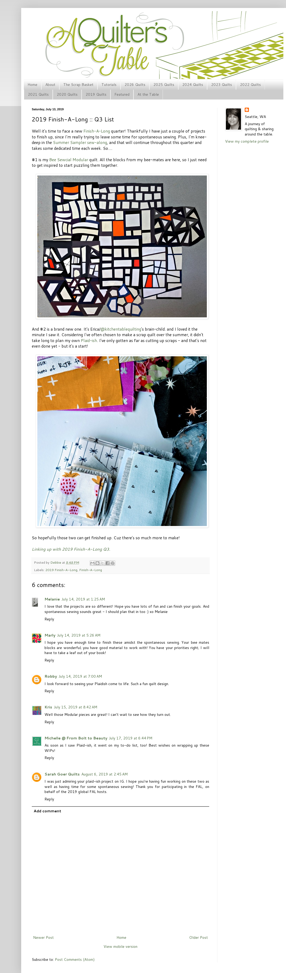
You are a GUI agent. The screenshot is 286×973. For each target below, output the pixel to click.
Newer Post (43, 937)
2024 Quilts (192, 84)
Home (32, 84)
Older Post (198, 937)
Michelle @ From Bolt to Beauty (75, 738)
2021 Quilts (38, 94)
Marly (49, 635)
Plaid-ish (89, 340)
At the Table (148, 94)
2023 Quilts (221, 84)
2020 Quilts (67, 94)
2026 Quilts (134, 84)
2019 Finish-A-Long (61, 569)
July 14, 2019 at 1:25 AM (83, 599)
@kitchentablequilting (120, 329)
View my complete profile (247, 141)
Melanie (52, 599)
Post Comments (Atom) (75, 959)
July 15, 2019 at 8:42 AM (75, 707)
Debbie (56, 562)
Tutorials (109, 84)
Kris (48, 707)
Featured (121, 94)
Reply (49, 619)
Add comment (47, 811)
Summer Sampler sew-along (80, 142)
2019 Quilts (96, 94)
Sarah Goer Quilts (62, 774)
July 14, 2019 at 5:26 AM (78, 635)
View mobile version (120, 946)
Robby (50, 676)
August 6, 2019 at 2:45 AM (104, 774)
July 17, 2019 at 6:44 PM (130, 738)
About (50, 84)
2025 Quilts (163, 84)
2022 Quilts (250, 84)
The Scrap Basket (78, 84)
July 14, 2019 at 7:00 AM (80, 676)
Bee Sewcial (60, 160)
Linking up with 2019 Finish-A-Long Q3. (71, 549)
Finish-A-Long (96, 131)
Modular (80, 160)
